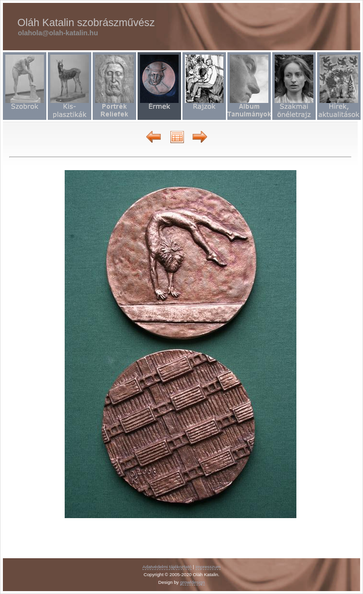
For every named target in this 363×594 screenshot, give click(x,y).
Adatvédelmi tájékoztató (167, 566)
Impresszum (208, 566)
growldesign (192, 582)
